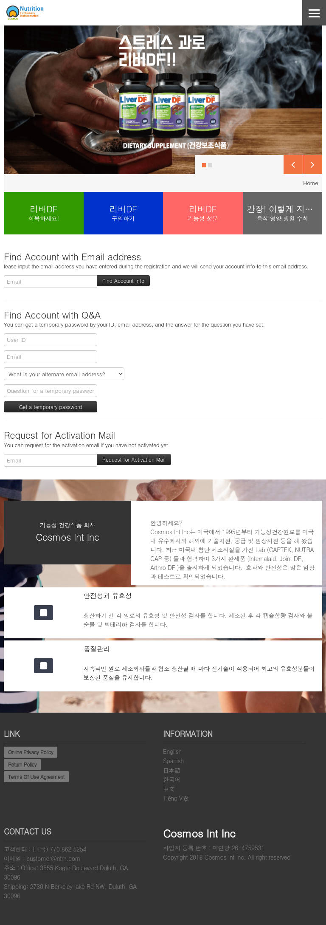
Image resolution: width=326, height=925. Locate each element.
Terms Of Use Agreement (36, 776)
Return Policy (22, 764)
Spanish (173, 760)
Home (310, 183)
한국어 (171, 779)
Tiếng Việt (175, 798)
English (172, 751)
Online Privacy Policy (30, 752)
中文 (168, 788)
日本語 (171, 770)
